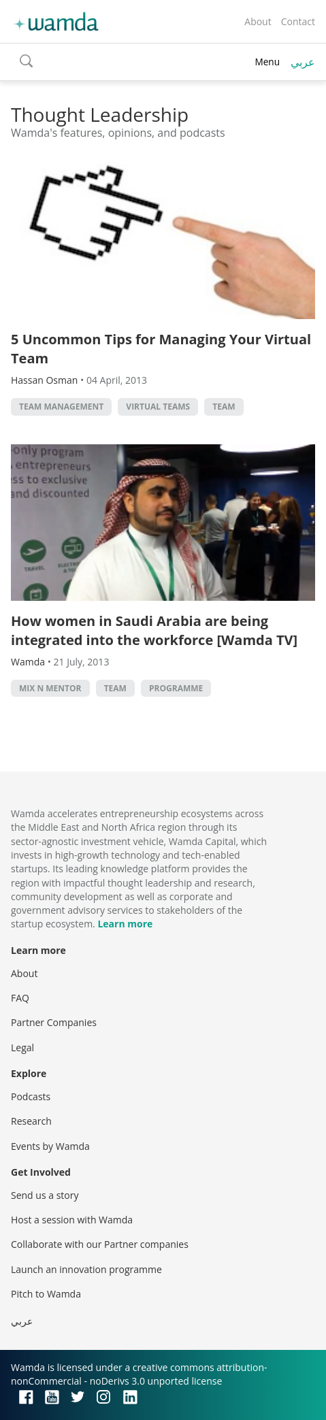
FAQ (20, 997)
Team (223, 406)
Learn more (124, 923)
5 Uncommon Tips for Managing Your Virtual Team (161, 348)
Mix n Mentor (50, 688)
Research (31, 1120)
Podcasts (30, 1096)
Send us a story (44, 1195)
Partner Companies (54, 1022)
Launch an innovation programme (86, 1269)
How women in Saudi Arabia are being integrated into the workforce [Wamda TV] (154, 630)
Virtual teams (158, 406)
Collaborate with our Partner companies (100, 1244)
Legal (22, 1047)
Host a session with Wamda (72, 1219)
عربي (303, 61)
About (257, 21)
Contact (298, 21)
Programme (176, 688)
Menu (267, 61)
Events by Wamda (50, 1146)
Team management (61, 406)
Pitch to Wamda (46, 1293)
